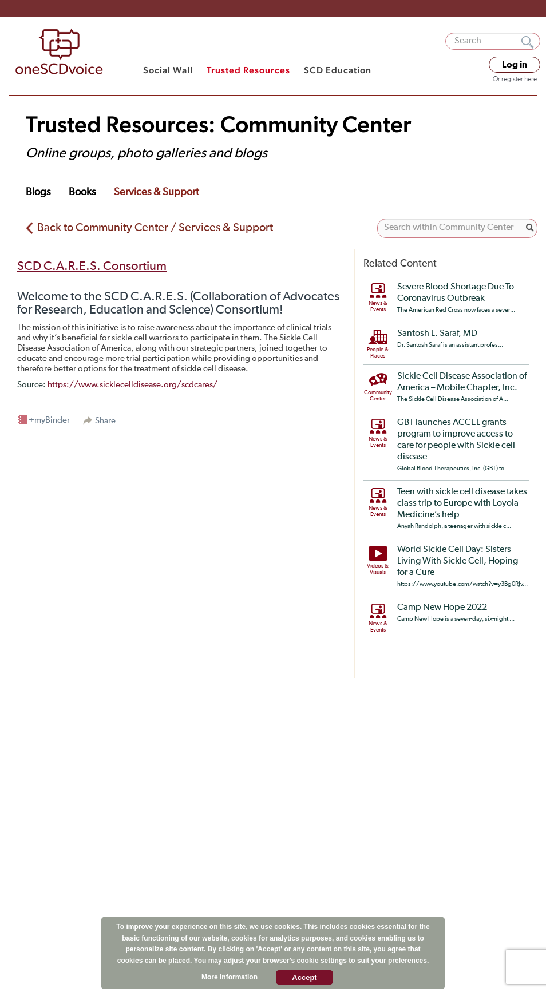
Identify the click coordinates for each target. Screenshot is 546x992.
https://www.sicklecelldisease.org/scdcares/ (132, 384)
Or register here (515, 79)
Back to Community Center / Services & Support (155, 227)
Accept (304, 977)
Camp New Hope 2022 (442, 607)
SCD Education (337, 70)
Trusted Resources (248, 70)
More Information (229, 977)
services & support (156, 192)
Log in (514, 64)
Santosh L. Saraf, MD (437, 333)
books (82, 192)
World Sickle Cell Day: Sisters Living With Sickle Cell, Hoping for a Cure (457, 561)
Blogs (38, 192)
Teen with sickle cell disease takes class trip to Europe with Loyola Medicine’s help (462, 503)
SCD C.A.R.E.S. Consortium (92, 266)
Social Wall (168, 70)
